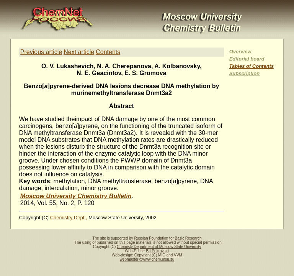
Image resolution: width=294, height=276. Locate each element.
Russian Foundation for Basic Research (167, 238)
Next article (79, 52)
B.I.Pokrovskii (157, 251)
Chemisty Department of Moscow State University (159, 247)
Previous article (41, 52)
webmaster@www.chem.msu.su (147, 259)
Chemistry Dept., (68, 217)
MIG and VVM (170, 255)
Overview (240, 51)
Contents (108, 52)
